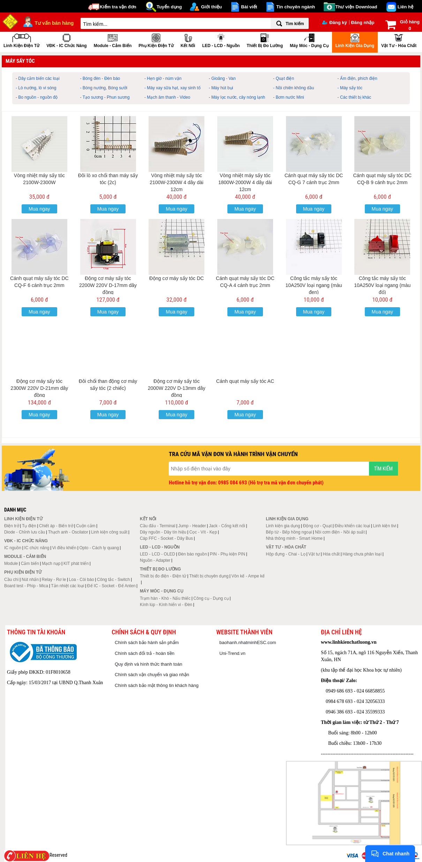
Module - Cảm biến (113, 40)
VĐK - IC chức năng (66, 40)
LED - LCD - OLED (157, 554)
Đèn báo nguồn (192, 554)
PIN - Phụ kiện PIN (227, 554)
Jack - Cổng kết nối (227, 525)
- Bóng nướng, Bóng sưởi (103, 87)
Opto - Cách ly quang (99, 547)
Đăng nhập (362, 22)
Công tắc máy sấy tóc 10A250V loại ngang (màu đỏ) (382, 285)
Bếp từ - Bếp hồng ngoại (289, 532)
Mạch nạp (51, 563)
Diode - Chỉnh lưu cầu (24, 532)
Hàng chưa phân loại (362, 554)
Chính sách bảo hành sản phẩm (147, 642)
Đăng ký (334, 22)
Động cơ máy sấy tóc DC (176, 278)
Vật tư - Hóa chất (398, 40)
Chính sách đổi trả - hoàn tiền (144, 653)
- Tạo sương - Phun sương (105, 97)
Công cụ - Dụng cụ (211, 598)
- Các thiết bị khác (354, 97)
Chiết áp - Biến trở (56, 525)
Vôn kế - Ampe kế (248, 576)
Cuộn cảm (85, 525)
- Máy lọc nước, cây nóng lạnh (237, 97)
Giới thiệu (211, 6)
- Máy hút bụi (221, 87)
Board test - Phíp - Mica (26, 585)
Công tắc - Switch (113, 579)
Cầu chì (11, 579)
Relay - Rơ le (54, 579)
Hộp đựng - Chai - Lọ (285, 554)
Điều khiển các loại (352, 525)
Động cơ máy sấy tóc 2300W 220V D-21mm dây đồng (39, 388)
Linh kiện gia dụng (355, 40)
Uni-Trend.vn (232, 653)
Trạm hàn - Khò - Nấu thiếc (165, 598)
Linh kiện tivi (384, 525)
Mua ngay (39, 209)
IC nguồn (12, 547)
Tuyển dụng (169, 6)
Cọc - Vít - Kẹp (203, 532)
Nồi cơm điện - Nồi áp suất (340, 532)
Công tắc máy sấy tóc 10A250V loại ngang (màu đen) (314, 285)
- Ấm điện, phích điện (357, 78)
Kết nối (188, 40)
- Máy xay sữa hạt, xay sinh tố (172, 87)
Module (11, 563)
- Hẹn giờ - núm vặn (162, 78)
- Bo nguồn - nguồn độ (37, 97)
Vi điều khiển (64, 547)
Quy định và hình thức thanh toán (148, 664)
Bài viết (249, 6)
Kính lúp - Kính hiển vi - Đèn (166, 604)
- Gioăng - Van (222, 78)
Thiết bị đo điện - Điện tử (163, 576)
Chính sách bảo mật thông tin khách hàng (156, 685)
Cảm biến (30, 563)
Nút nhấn (30, 579)
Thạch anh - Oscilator (68, 532)
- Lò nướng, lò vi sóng (36, 87)
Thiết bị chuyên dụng (208, 576)
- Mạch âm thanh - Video (167, 97)
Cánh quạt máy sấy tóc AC (245, 381)
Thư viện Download (356, 6)
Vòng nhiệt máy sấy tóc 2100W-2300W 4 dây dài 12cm (176, 182)
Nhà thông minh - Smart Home (294, 538)
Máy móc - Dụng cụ (309, 40)
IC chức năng (36, 547)
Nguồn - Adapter (155, 560)
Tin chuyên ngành (295, 6)
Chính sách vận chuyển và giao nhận (152, 674)
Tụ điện (29, 525)
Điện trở (11, 525)
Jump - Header (192, 525)
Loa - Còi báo (81, 579)
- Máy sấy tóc (350, 87)
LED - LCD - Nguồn (221, 40)
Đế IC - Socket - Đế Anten (111, 585)
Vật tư (314, 554)
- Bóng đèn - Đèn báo (100, 78)
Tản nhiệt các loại (67, 585)
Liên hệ (405, 6)
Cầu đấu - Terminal (157, 525)
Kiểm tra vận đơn (118, 6)
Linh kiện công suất (109, 532)
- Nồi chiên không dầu (293, 87)
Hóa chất (331, 554)
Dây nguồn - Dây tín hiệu (163, 532)
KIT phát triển (76, 563)
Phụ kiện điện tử (155, 40)
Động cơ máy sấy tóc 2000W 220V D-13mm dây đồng (176, 388)
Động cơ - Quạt (317, 525)
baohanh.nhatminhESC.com (247, 642)
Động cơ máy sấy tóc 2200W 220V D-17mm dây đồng (108, 285)
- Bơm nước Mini (288, 97)
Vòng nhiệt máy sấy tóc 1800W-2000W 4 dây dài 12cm (245, 182)
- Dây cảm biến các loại (38, 78)
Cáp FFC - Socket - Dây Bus (166, 538)
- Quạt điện (283, 78)
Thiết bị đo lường (265, 40)
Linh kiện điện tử (21, 40)
